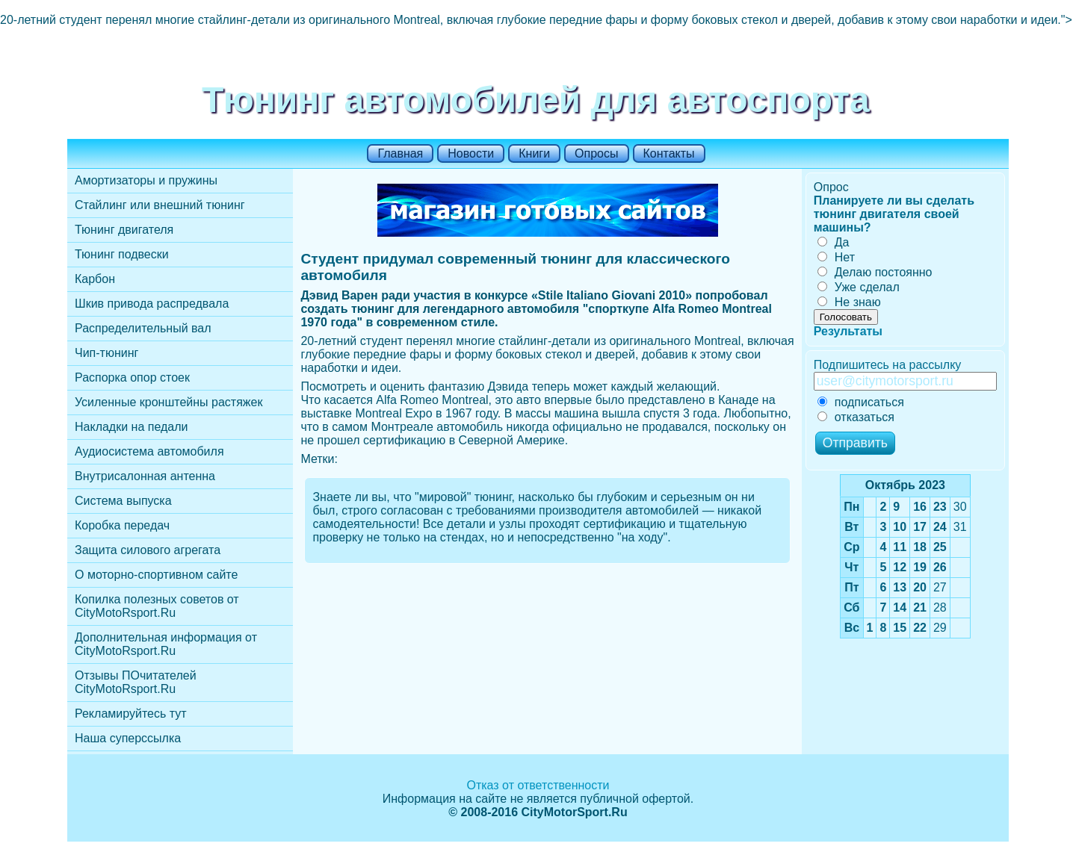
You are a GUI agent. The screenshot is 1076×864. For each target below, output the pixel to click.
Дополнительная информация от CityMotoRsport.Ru (166, 644)
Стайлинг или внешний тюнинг (160, 205)
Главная (400, 153)
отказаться (855, 417)
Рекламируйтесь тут (131, 713)
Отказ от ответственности (537, 785)
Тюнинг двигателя (124, 229)
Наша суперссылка (128, 738)
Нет (836, 257)
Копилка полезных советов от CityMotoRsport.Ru (157, 606)
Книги (534, 153)
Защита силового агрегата (147, 550)
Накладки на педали (131, 426)
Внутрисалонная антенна (145, 476)
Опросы (596, 153)
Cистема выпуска (123, 500)
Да (833, 242)
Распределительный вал (143, 328)
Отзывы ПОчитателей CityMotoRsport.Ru (136, 682)
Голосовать (846, 317)
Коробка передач (122, 525)
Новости (471, 153)
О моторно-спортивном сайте (156, 574)
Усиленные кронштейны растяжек (168, 402)
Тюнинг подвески (122, 254)
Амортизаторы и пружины (146, 180)
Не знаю (849, 302)
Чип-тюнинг (106, 352)
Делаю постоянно (875, 272)
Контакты (669, 153)
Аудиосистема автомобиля (149, 451)
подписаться (860, 402)
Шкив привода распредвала (152, 303)
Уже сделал (858, 287)
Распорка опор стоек (132, 377)
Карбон (95, 279)
